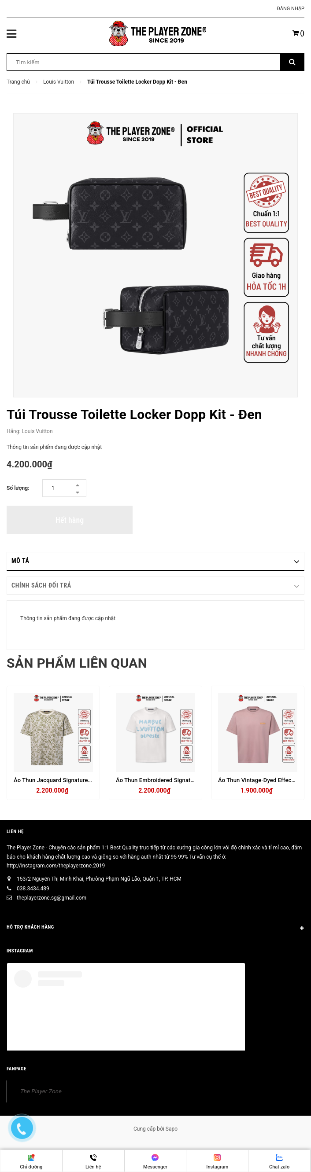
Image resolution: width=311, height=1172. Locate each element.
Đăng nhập (290, 8)
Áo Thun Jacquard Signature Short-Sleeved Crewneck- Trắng (93, 780)
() (298, 33)
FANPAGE (16, 1069)
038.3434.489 (33, 888)
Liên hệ (15, 831)
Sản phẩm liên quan (77, 663)
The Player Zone (41, 1091)
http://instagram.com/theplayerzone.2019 (56, 866)
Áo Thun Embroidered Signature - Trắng (167, 780)
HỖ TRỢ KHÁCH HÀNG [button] (155, 928)
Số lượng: (18, 488)
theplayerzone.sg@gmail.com (51, 898)
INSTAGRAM (20, 951)
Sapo (172, 1129)
